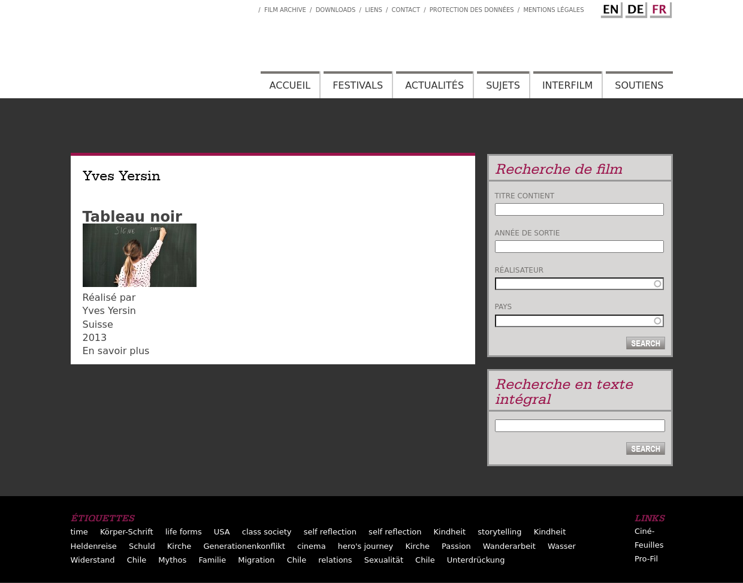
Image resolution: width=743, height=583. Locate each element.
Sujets (503, 85)
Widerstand (93, 559)
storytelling (499, 531)
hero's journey (366, 546)
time (79, 531)
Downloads (336, 10)
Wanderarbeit (509, 546)
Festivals (358, 85)
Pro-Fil (646, 558)
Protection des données (472, 10)
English (610, 8)
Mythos (172, 559)
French (659, 8)
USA (222, 531)
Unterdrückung (476, 559)
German (634, 8)
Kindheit (450, 531)
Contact (406, 10)
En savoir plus (116, 351)
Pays (503, 307)
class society (267, 531)
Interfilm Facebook (249, 6)
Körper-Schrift (126, 531)
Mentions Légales (553, 10)
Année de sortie (527, 233)
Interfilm (567, 85)
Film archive (285, 10)
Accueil (290, 85)
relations (335, 559)
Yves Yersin (110, 310)
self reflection (330, 531)
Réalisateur (519, 270)
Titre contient (525, 196)
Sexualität (383, 559)
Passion (456, 546)
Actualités (434, 85)
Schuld (142, 546)
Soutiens (639, 85)
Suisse (98, 324)
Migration (256, 559)
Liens (373, 10)
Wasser (562, 546)
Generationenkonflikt (244, 546)
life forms (183, 531)
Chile (137, 559)
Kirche (179, 546)
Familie (212, 559)
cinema (311, 546)
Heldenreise (94, 546)
